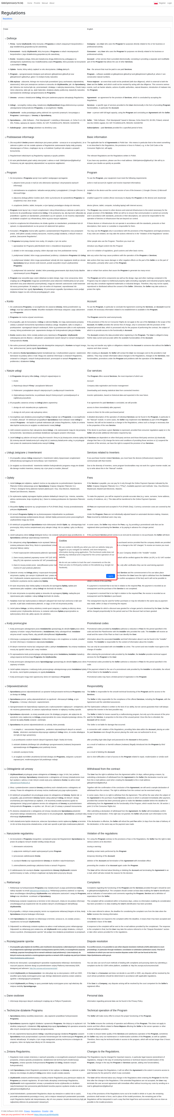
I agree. (111, 576)
